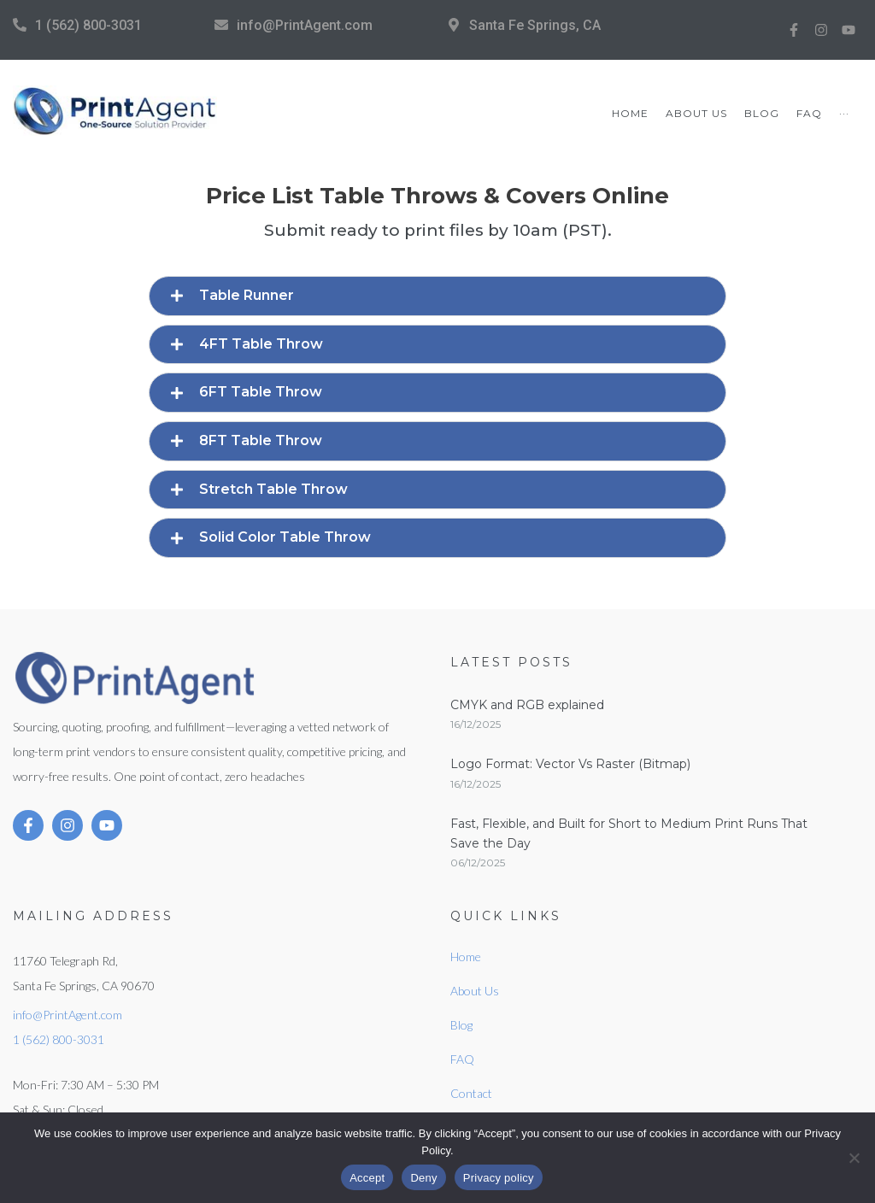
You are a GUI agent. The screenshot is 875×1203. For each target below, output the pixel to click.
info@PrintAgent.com (305, 25)
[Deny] (853, 1157)
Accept (367, 1177)
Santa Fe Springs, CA (535, 25)
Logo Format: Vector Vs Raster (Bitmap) (570, 764)
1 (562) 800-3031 (88, 25)
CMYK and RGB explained (527, 705)
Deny (423, 1177)
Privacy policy (498, 1177)
